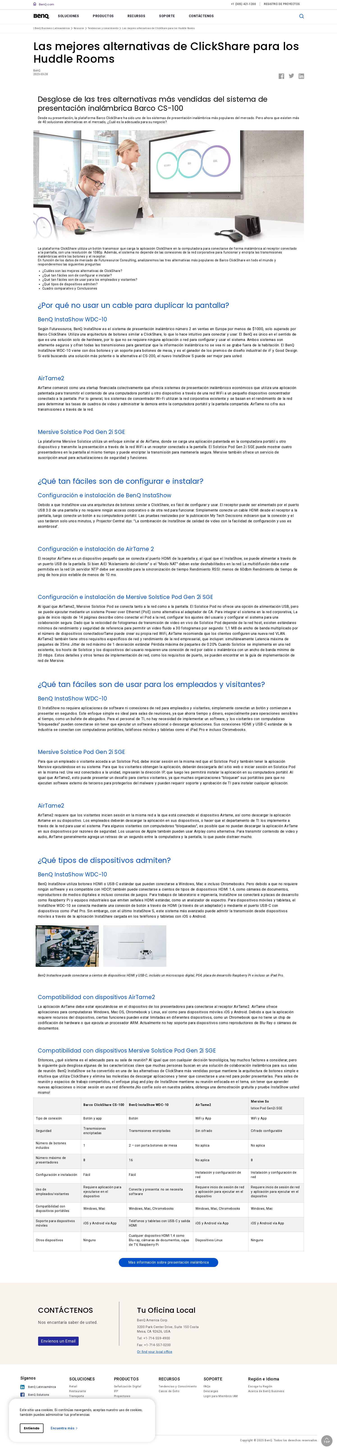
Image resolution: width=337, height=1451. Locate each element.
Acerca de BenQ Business (266, 1391)
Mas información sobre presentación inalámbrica (168, 1263)
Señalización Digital (127, 1387)
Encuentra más (64, 1428)
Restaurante (77, 1391)
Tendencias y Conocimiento (178, 1387)
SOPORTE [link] (167, 16)
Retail (73, 1387)
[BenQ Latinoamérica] (38, 1388)
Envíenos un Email (58, 1341)
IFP (116, 1391)
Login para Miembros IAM (221, 1396)
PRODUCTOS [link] (103, 16)
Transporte (76, 1396)
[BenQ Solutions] (38, 1396)
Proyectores (122, 1396)
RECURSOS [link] (136, 16)
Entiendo (31, 1428)
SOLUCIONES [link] (68, 16)
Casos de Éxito (169, 1391)
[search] (301, 16)
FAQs (207, 1387)
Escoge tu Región (260, 1387)
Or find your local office (154, 1352)
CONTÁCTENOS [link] (201, 16)
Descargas (211, 1391)
